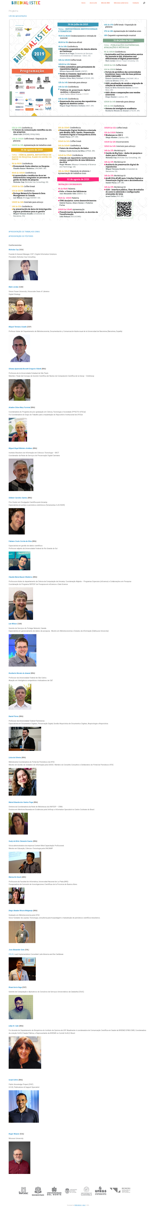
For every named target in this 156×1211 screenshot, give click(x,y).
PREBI (76, 1205)
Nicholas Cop (14, 250)
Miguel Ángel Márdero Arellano (20, 448)
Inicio (83, 3)
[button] (144, 3)
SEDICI (80, 1205)
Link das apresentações (18, 16)
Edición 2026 (105, 3)
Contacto (136, 3)
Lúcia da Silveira (15, 757)
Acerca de (93, 3)
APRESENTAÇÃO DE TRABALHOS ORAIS (24, 232)
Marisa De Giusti (15, 877)
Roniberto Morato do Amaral (19, 673)
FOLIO (11, 954)
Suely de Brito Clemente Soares (20, 841)
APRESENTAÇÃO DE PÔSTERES (21, 236)
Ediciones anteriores (121, 3)
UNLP (84, 1205)
